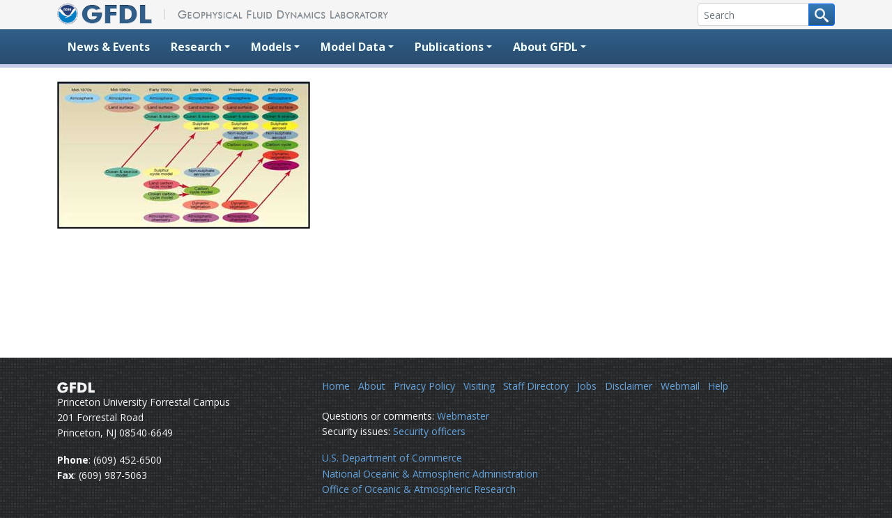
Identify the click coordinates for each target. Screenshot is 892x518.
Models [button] (271, 46)
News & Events (109, 46)
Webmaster (463, 415)
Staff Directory (536, 386)
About (371, 386)
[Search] (753, 14)
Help (718, 386)
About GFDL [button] (545, 46)
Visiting (479, 386)
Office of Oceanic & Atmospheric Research (419, 489)
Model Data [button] (353, 46)
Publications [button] (449, 46)
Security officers (429, 431)
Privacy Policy (424, 386)
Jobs (587, 386)
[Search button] (821, 14)
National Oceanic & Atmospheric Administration (430, 473)
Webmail (680, 386)
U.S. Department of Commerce (392, 457)
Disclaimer (628, 386)
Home (336, 386)
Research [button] (196, 46)
